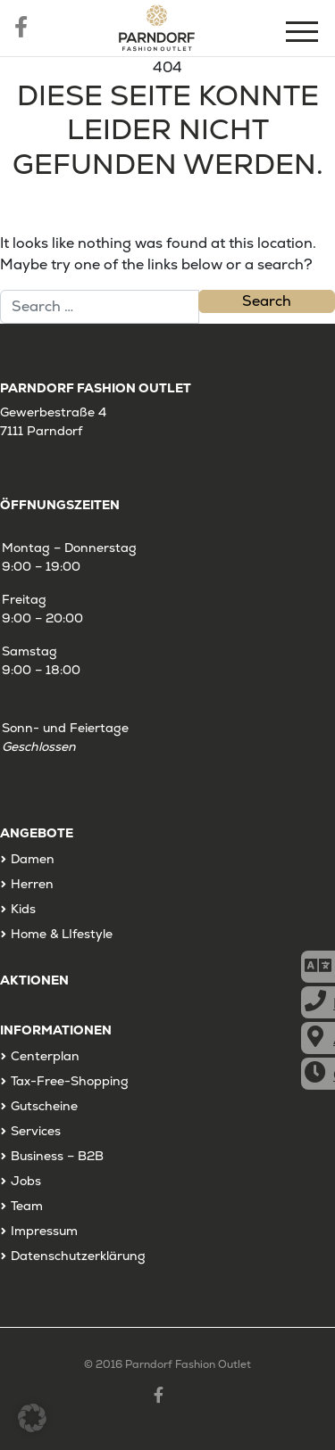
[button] (32, 1418)
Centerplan (45, 1056)
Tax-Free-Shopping (70, 1081)
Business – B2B (57, 1156)
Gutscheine (44, 1106)
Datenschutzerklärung (78, 1256)
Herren (32, 884)
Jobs (26, 1181)
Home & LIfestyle (62, 934)
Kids (23, 909)
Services (36, 1131)
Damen (32, 859)
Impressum (44, 1231)
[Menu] (303, 34)
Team (27, 1206)
